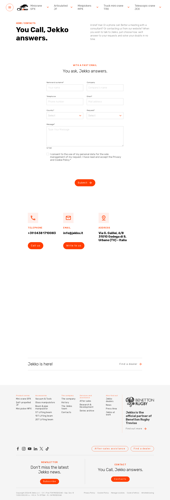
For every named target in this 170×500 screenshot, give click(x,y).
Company (91, 82)
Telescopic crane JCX (148, 7)
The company (68, 399)
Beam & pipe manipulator (41, 407)
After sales (85, 401)
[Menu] (9, 7)
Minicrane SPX (39, 7)
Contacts (66, 412)
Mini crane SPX (23, 399)
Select (51, 115)
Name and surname (55, 82)
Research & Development (87, 405)
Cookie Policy (103, 493)
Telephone (51, 96)
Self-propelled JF (23, 403)
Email (89, 96)
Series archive (87, 410)
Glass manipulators (45, 402)
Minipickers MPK (88, 7)
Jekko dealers (109, 400)
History (65, 402)
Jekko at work (110, 413)
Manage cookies (117, 493)
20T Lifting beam (44, 419)
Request (91, 110)
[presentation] (69, 170)
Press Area (111, 408)
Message (51, 124)
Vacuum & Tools (43, 399)
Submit (85, 183)
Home (19, 23)
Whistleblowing (147, 493)
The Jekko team (66, 407)
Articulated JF (63, 7)
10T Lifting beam (44, 416)
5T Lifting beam (43, 412)
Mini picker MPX (24, 408)
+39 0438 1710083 (42, 233)
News (108, 405)
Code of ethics (133, 493)
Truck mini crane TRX (117, 7)
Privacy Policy (89, 493)
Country (50, 110)
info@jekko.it (73, 233)
